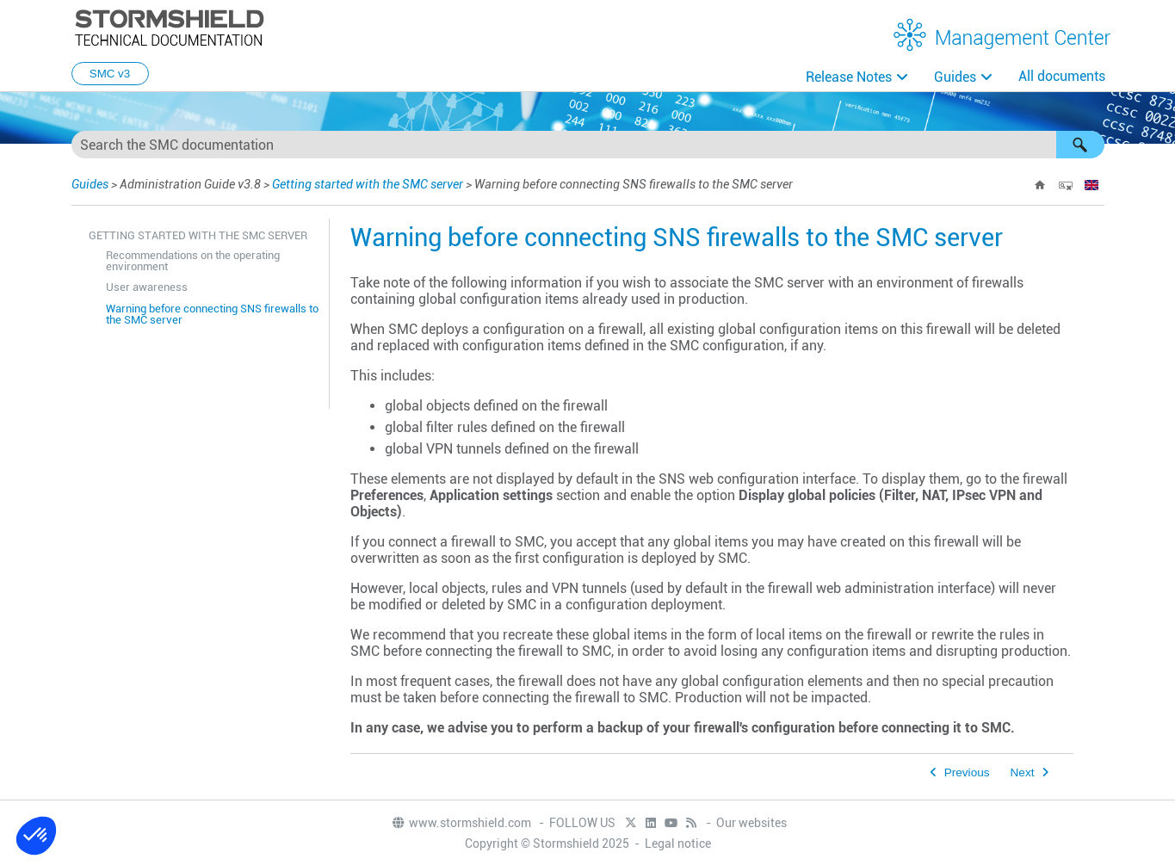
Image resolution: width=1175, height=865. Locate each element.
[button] (1080, 144)
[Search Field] (587, 144)
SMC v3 (110, 73)
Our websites (751, 823)
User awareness (147, 287)
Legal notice (678, 843)
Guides (955, 77)
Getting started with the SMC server (367, 184)
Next (1023, 772)
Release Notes (849, 77)
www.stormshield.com (461, 823)
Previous (967, 772)
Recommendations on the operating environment (193, 261)
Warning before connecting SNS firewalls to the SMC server (212, 314)
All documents (1061, 76)
